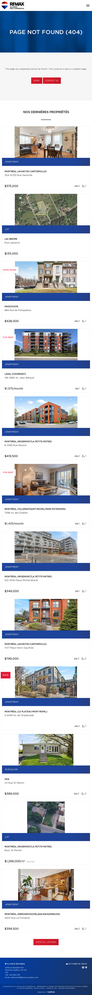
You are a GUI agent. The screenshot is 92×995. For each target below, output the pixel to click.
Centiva (51, 992)
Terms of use (52, 988)
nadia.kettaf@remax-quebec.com (24, 977)
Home (37, 81)
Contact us (51, 81)
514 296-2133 (14, 975)
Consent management (66, 988)
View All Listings (46, 942)
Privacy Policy (39, 988)
